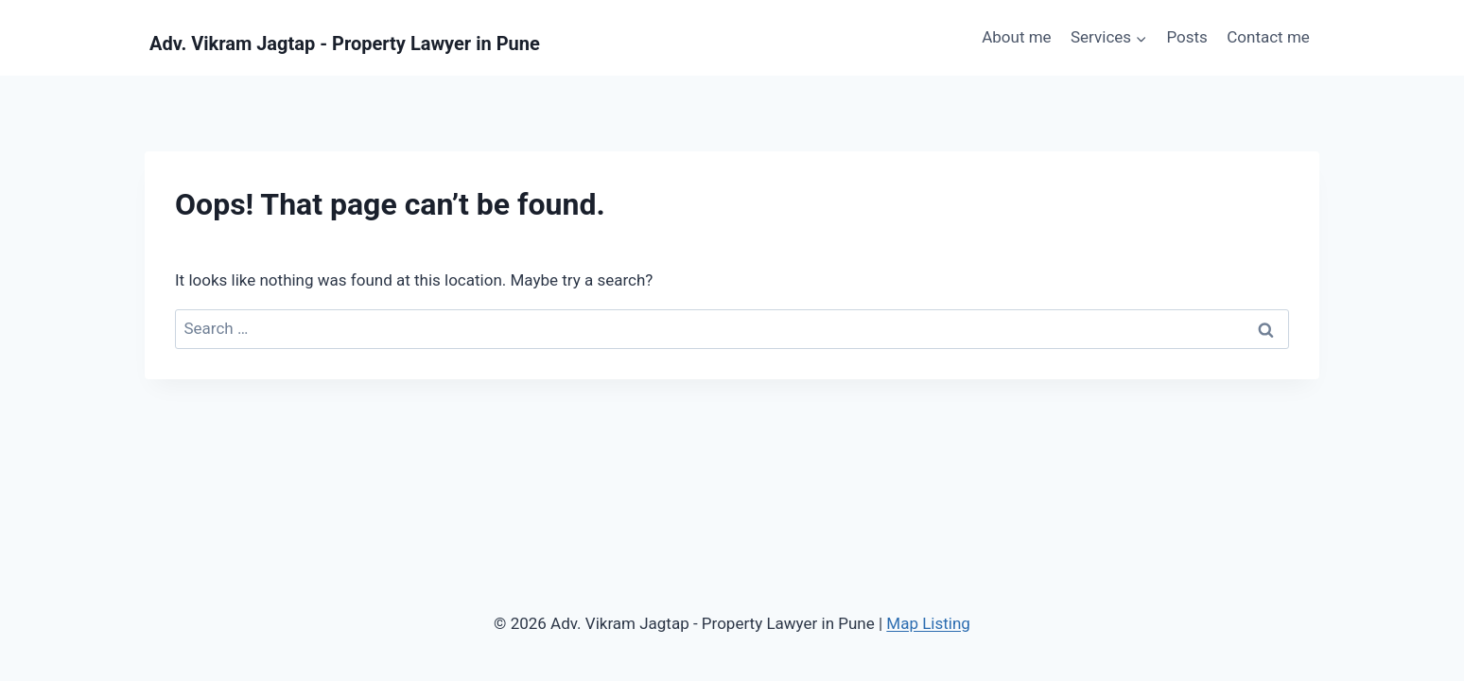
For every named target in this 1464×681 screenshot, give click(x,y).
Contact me (1268, 36)
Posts (1186, 36)
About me (1016, 36)
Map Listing (928, 623)
